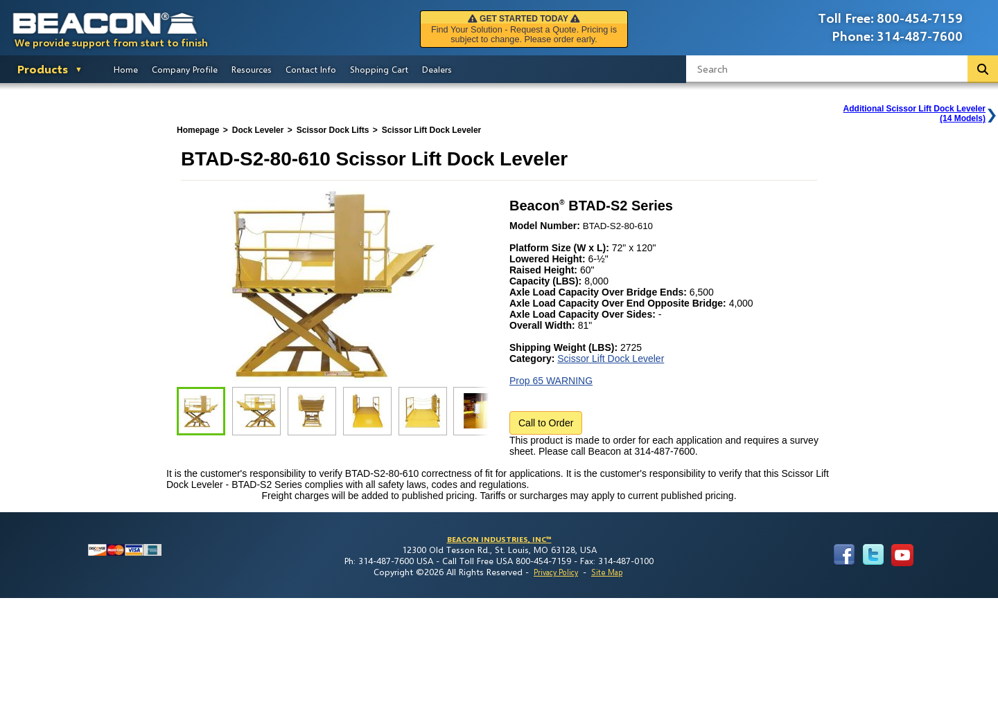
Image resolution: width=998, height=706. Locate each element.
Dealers (437, 69)
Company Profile (185, 69)
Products (42, 69)
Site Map (606, 572)
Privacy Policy (556, 572)
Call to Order (545, 422)
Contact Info (311, 69)
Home (126, 69)
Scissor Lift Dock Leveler (610, 358)
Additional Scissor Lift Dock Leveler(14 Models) (914, 113)
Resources (251, 69)
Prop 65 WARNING (551, 380)
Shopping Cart (379, 69)
